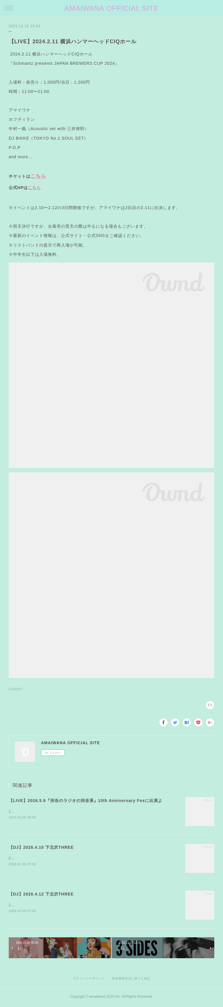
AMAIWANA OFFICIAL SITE (111, 8)
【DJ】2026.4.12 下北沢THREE (41, 895)
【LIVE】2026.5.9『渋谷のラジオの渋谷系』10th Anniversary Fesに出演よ (85, 800)
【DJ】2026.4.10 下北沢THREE (41, 847)
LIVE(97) (16, 689)
